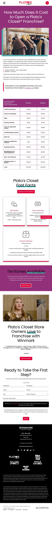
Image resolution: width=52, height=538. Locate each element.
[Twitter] (24, 495)
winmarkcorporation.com (26, 491)
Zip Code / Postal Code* (9, 443)
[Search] (33, 495)
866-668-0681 (26, 478)
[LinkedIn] (30, 495)
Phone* (28, 434)
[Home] (25, 3)
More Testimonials (26, 403)
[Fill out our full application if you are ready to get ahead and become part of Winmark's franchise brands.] (15, 448)
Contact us (29, 88)
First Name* (6, 430)
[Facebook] (21, 495)
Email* (4, 434)
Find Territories (26, 330)
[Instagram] (18, 495)
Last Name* (29, 430)
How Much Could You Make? (26, 191)
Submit (26, 463)
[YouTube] (27, 495)
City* (4, 439)
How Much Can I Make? (26, 488)
